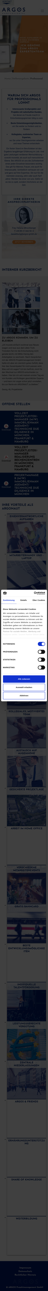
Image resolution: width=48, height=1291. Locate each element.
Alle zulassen (24, 679)
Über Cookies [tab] (39, 600)
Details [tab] (23, 600)
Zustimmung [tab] (9, 600)
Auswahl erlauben (24, 687)
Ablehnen (24, 695)
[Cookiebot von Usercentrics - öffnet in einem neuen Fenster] (34, 593)
